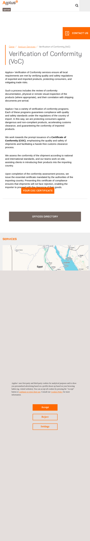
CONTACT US (79, 33)
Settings (45, 426)
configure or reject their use (29, 392)
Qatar (12, 46)
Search (77, 5)
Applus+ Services (27, 46)
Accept (45, 407)
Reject (45, 416)
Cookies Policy (57, 392)
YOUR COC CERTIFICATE (38, 190)
